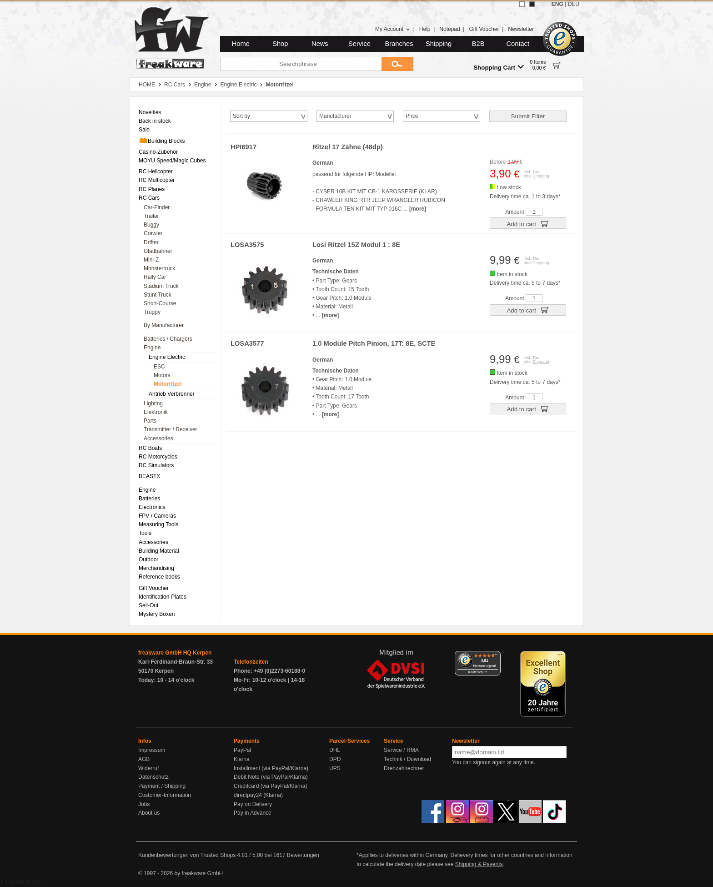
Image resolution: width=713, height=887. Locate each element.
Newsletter (521, 29)
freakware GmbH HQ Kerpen (174, 653)
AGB (144, 759)
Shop (280, 43)
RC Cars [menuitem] (149, 198)
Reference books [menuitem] (159, 577)
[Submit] (397, 64)
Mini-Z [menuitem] (151, 260)
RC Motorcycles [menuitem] (158, 457)
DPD (335, 759)
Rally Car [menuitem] (155, 277)
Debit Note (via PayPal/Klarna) (271, 777)
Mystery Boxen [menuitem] (157, 614)
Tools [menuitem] (145, 533)
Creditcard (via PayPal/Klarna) (270, 786)
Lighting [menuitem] (153, 403)
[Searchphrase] (301, 64)
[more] (417, 209)
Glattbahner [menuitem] (158, 251)
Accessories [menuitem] (158, 438)
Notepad (449, 29)
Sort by (241, 116)
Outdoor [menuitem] (148, 559)
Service (359, 43)
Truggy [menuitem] (152, 312)
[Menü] (495, 656)
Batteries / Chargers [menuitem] (168, 339)
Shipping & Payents (479, 864)
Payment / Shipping (162, 786)
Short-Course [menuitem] (160, 303)
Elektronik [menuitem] (156, 412)
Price (412, 116)
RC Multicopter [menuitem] (157, 180)
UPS (335, 768)
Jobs (144, 804)
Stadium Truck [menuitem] (161, 286)
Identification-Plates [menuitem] (162, 597)
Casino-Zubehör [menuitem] (158, 152)
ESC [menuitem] (159, 366)
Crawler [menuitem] (153, 233)
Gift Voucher (484, 29)
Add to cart (528, 223)
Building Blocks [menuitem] (162, 140)
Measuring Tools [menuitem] (158, 524)
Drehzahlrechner (404, 768)
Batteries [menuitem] (149, 498)
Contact (518, 43)
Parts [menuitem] (150, 421)
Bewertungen (303, 855)
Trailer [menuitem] (151, 216)
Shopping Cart (498, 67)
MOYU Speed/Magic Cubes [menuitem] (172, 160)
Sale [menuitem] (144, 129)
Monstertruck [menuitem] (159, 268)
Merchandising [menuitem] (156, 568)
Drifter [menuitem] (151, 242)
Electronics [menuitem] (152, 507)
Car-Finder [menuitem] (157, 207)
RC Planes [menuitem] (152, 189)
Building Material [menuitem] (159, 551)
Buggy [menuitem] (151, 225)
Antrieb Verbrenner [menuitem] (172, 394)
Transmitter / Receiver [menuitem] (170, 429)
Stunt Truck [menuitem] (157, 295)
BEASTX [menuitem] (149, 476)
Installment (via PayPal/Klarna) (271, 768)
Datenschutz (153, 777)
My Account (392, 29)
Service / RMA (401, 750)
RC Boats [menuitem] (150, 448)
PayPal (242, 750)
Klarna (242, 759)
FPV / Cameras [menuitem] (157, 516)
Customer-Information (164, 795)
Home (241, 43)
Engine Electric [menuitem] (167, 357)
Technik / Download (407, 759)
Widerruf (148, 768)
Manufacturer (335, 116)
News (319, 43)
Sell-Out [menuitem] (148, 605)
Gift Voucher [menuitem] (154, 588)
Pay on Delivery (253, 804)
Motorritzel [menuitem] (167, 384)
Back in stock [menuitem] (155, 121)
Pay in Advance (252, 813)
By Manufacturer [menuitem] (164, 325)
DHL (334, 750)
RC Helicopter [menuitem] (156, 171)
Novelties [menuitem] (150, 112)
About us (149, 813)
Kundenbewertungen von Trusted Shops (187, 855)
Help (425, 29)
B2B (478, 43)
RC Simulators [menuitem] (156, 465)
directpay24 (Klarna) (258, 795)
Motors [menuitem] (162, 375)
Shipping (439, 43)
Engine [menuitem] (152, 347)
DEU (573, 4)
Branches (399, 43)
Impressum (151, 750)
